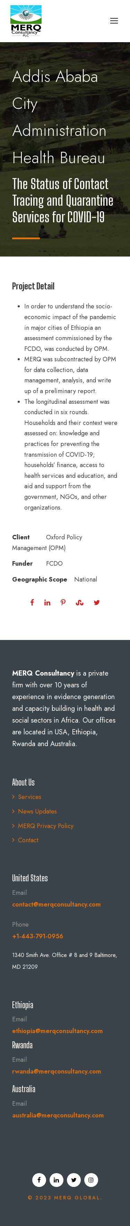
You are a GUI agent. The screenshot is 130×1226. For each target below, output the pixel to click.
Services (29, 796)
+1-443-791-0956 (37, 936)
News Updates (37, 811)
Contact (28, 840)
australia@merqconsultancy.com (58, 1115)
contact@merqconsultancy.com (56, 904)
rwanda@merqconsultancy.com (56, 1071)
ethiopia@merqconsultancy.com (57, 1031)
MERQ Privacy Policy (45, 825)
